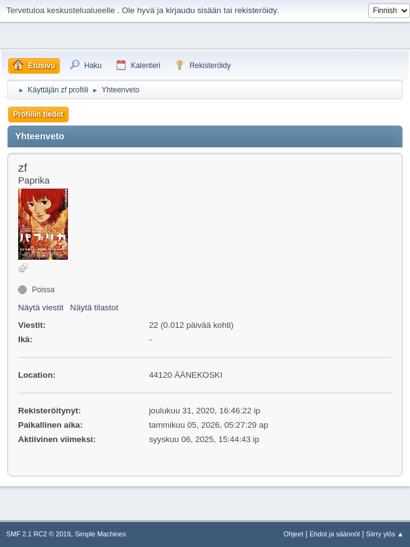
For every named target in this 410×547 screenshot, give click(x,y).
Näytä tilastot (94, 307)
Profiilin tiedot (38, 114)
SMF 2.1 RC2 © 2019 (38, 534)
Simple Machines (100, 534)
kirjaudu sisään (194, 10)
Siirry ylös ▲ (385, 534)
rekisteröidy (255, 10)
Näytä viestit (41, 307)
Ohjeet (293, 534)
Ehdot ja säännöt (335, 534)
